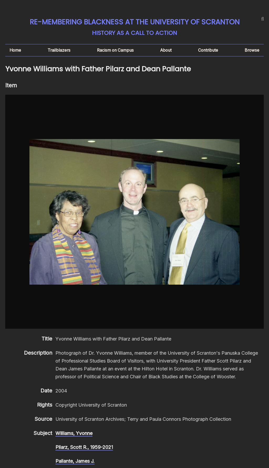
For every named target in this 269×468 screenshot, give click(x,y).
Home (15, 50)
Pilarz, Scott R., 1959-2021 (84, 447)
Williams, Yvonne (73, 433)
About (166, 50)
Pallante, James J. (75, 461)
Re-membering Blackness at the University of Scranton (135, 22)
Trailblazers (59, 50)
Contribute (208, 50)
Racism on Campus (115, 50)
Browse (252, 50)
